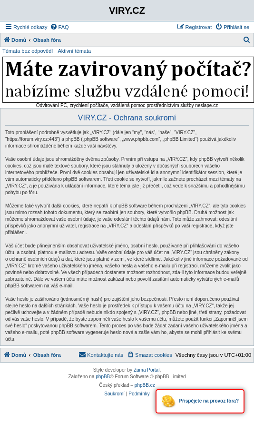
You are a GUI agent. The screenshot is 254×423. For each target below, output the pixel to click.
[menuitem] (59, 27)
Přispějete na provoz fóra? (200, 401)
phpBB (103, 376)
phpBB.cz (145, 385)
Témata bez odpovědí (27, 51)
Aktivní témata (74, 51)
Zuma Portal (146, 370)
